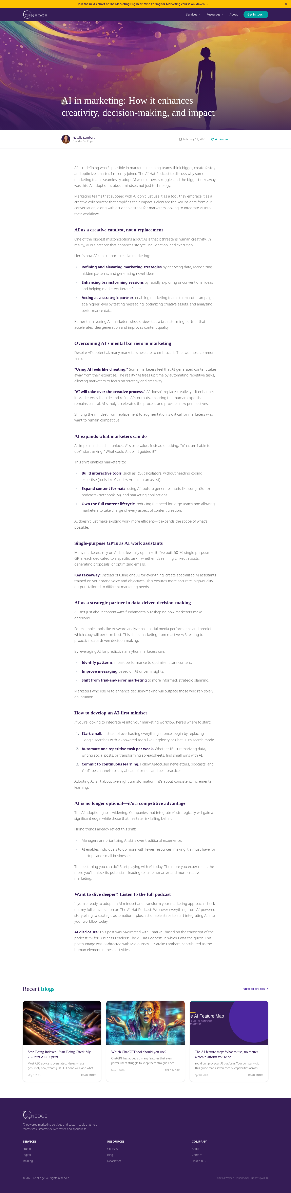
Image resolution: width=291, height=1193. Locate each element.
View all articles (255, 989)
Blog (110, 1155)
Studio (27, 1149)
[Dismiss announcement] (286, 4)
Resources (215, 14)
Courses (112, 1149)
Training (28, 1161)
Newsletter (114, 1161)
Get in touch (256, 14)
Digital (27, 1155)
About (234, 14)
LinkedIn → (199, 1161)
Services (193, 14)
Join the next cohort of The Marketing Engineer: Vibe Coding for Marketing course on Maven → (143, 4)
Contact (197, 1155)
